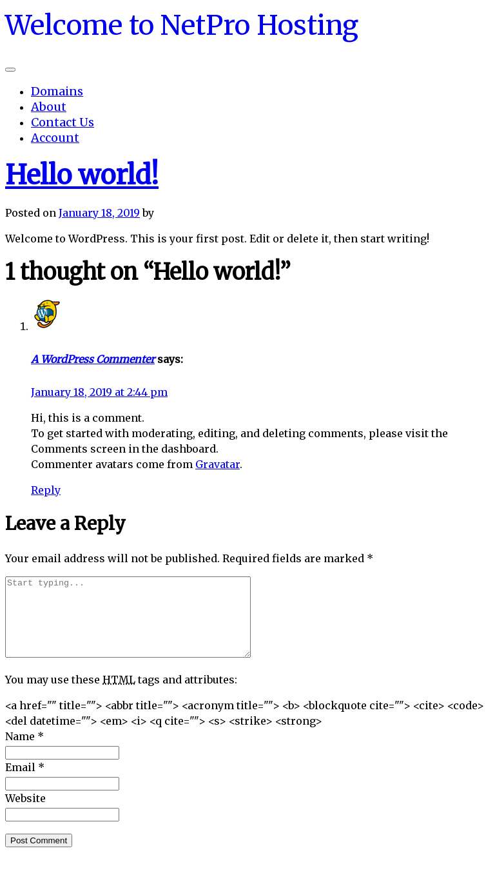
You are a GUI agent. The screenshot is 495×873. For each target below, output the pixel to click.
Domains (57, 91)
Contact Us (62, 122)
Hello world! (82, 175)
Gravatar (217, 464)
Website (25, 813)
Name (24, 751)
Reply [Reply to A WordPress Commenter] (46, 490)
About (48, 106)
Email (24, 782)
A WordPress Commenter (93, 359)
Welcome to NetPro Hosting (181, 25)
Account (55, 137)
